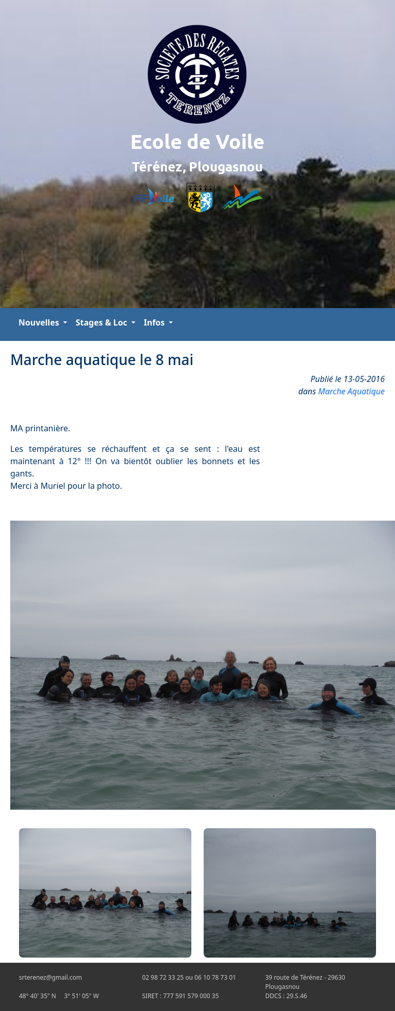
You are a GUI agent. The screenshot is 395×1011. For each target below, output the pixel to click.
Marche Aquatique (351, 391)
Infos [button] (155, 322)
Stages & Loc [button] (102, 322)
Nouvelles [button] (39, 322)
